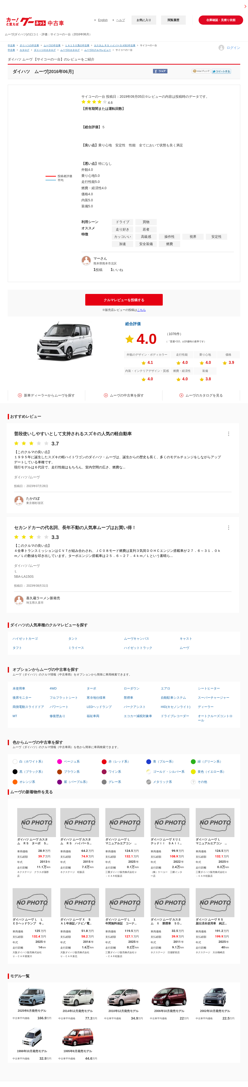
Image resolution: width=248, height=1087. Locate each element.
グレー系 (114, 782)
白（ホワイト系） (32, 761)
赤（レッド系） (119, 761)
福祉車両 (93, 716)
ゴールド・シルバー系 (169, 771)
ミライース (76, 648)
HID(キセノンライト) (175, 707)
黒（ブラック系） (32, 771)
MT (15, 716)
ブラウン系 (72, 771)
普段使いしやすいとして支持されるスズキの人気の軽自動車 (73, 433)
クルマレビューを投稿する (124, 300)
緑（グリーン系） (210, 761)
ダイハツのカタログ (45, 50)
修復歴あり (57, 716)
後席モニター (22, 697)
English (103, 20)
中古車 (11, 45)
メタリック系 (162, 782)
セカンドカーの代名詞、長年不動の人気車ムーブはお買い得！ (75, 527)
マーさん (100, 258)
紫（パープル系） (76, 782)
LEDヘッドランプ (99, 707)
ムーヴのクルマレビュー (97, 50)
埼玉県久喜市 (35, 602)
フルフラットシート (64, 697)
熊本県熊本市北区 (105, 263)
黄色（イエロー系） (212, 771)
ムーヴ (184, 648)
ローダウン (132, 688)
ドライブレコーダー (175, 716)
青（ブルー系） (164, 761)
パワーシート (59, 707)
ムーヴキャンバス (136, 638)
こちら (141, 310)
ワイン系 (114, 771)
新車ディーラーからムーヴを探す (49, 395)
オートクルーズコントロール (215, 718)
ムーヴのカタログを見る (204, 395)
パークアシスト (135, 707)
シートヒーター (209, 688)
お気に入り (144, 20)
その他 (202, 782)
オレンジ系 (27, 782)
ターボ (91, 688)
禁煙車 (128, 697)
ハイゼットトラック (138, 648)
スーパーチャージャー (213, 697)
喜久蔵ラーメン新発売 (43, 598)
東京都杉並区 (35, 503)
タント (73, 638)
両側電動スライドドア (28, 707)
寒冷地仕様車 (96, 697)
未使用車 (19, 688)
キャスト (186, 638)
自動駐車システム (173, 697)
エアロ (165, 688)
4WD (53, 688)
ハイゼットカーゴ (25, 638)
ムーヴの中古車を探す (127, 395)
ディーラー (206, 707)
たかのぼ (33, 498)
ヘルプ (120, 20)
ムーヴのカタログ (70, 50)
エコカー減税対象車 (138, 716)
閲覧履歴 (173, 20)
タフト (17, 648)
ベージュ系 (72, 761)
